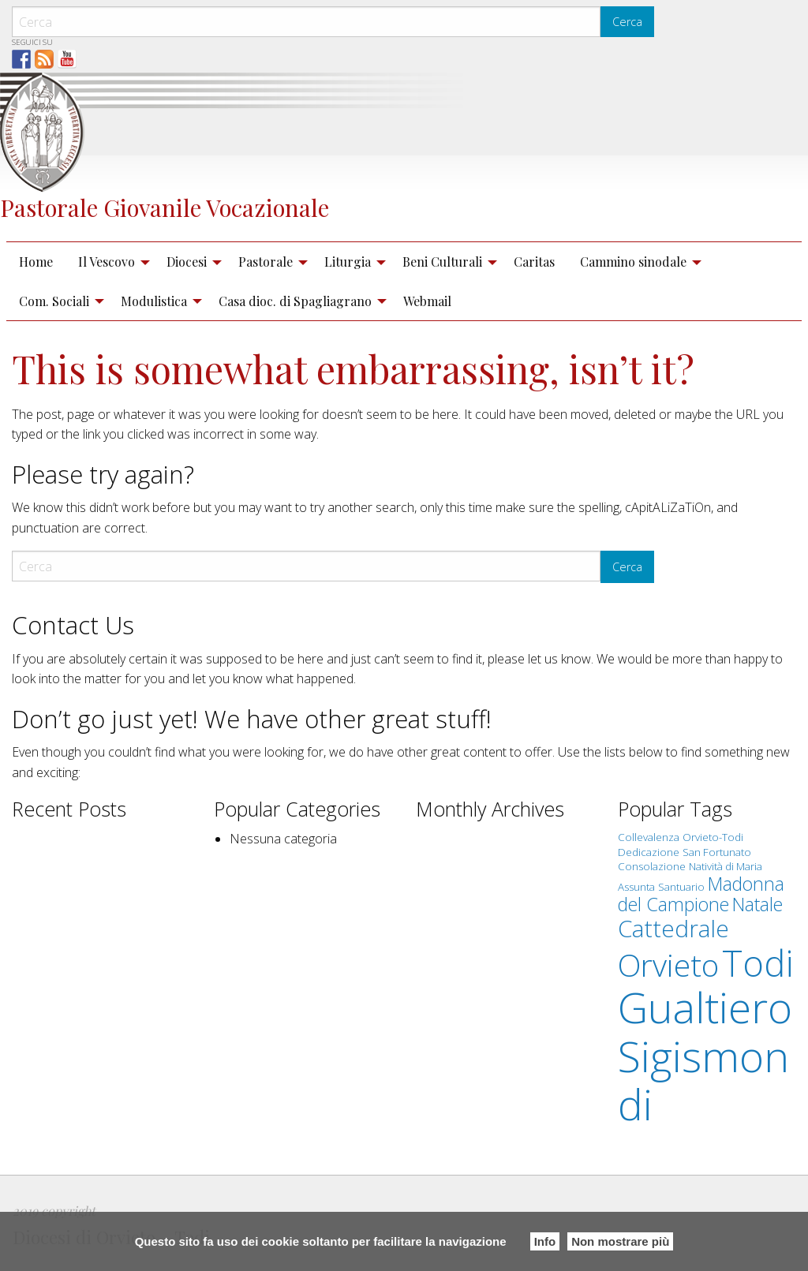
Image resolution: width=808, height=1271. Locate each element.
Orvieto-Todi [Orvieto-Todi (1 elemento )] (713, 837)
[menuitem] (35, 262)
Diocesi (186, 261)
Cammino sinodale (633, 261)
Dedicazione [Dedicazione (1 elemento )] (648, 852)
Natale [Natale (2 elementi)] (757, 904)
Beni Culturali (442, 261)
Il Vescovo (106, 261)
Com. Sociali (54, 301)
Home (36, 261)
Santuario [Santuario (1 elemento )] (681, 887)
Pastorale (265, 261)
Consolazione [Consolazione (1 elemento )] (652, 866)
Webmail (427, 301)
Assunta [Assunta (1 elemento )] (636, 887)
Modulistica (154, 301)
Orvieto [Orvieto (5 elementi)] (668, 965)
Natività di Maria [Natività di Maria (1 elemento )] (725, 866)
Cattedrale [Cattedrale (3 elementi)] (673, 928)
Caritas (534, 261)
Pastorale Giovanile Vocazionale (164, 207)
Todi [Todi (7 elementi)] (758, 962)
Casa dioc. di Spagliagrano (295, 301)
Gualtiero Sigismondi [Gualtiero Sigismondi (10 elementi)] (705, 1055)
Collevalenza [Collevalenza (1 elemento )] (648, 837)
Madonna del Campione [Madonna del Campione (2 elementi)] (701, 894)
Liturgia (347, 261)
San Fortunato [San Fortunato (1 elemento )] (717, 852)
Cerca (627, 21)
